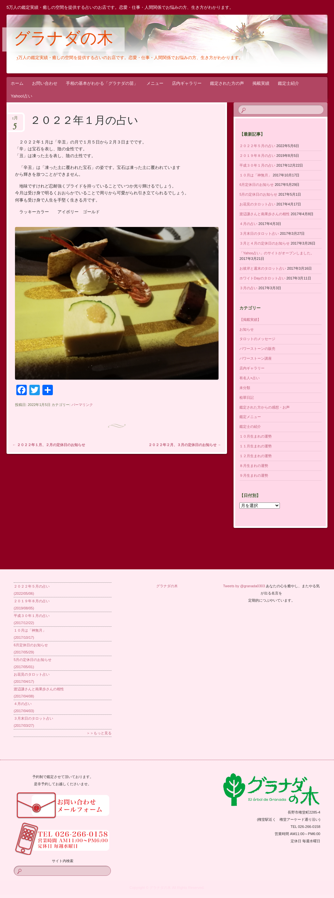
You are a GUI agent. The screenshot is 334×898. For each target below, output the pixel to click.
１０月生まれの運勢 (255, 436)
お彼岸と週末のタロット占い (262, 268)
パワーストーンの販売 (257, 349)
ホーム (17, 83)
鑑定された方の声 (227, 83)
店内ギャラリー (187, 83)
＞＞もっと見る (99, 733)
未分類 (244, 388)
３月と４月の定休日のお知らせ (264, 243)
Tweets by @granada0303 (244, 586)
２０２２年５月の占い (257, 146)
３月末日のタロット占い (259, 233)
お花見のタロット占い (257, 204)
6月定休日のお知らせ (256, 185)
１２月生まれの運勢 (255, 456)
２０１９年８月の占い (257, 155)
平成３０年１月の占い (257, 165)
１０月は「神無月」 (255, 175)
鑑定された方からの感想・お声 (264, 407)
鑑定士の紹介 (250, 426)
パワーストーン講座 (255, 358)
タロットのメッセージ (257, 339)
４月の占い (248, 224)
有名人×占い (249, 378)
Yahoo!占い (21, 96)
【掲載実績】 (250, 320)
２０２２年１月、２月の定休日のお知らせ (48, 445)
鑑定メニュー (250, 417)
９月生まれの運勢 (253, 475)
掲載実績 (260, 83)
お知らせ (246, 329)
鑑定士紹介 (288, 83)
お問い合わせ (44, 83)
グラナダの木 (63, 40)
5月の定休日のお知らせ (258, 194)
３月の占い (248, 288)
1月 (15, 120)
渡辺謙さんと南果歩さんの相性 (264, 214)
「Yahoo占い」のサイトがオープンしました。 (276, 253)
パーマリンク (82, 405)
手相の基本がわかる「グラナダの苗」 (102, 83)
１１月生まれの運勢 (255, 446)
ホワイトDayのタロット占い (262, 278)
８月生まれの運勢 (253, 466)
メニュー (154, 83)
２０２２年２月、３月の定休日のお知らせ (184, 445)
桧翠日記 (246, 397)
